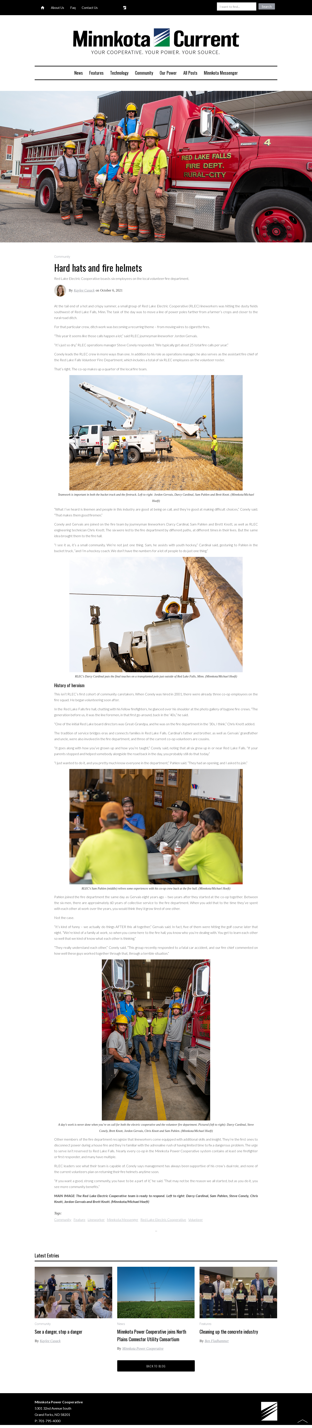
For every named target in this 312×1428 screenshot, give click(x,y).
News (78, 72)
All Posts (190, 72)
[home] (156, 42)
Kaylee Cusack (84, 290)
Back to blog (156, 1366)
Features (96, 72)
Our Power (168, 72)
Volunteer (195, 1219)
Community (144, 72)
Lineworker (96, 1219)
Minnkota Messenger (221, 72)
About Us (57, 8)
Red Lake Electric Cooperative (163, 1219)
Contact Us (90, 8)
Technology (119, 72)
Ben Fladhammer (217, 1341)
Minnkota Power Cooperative (142, 1348)
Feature (79, 1219)
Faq (73, 8)
